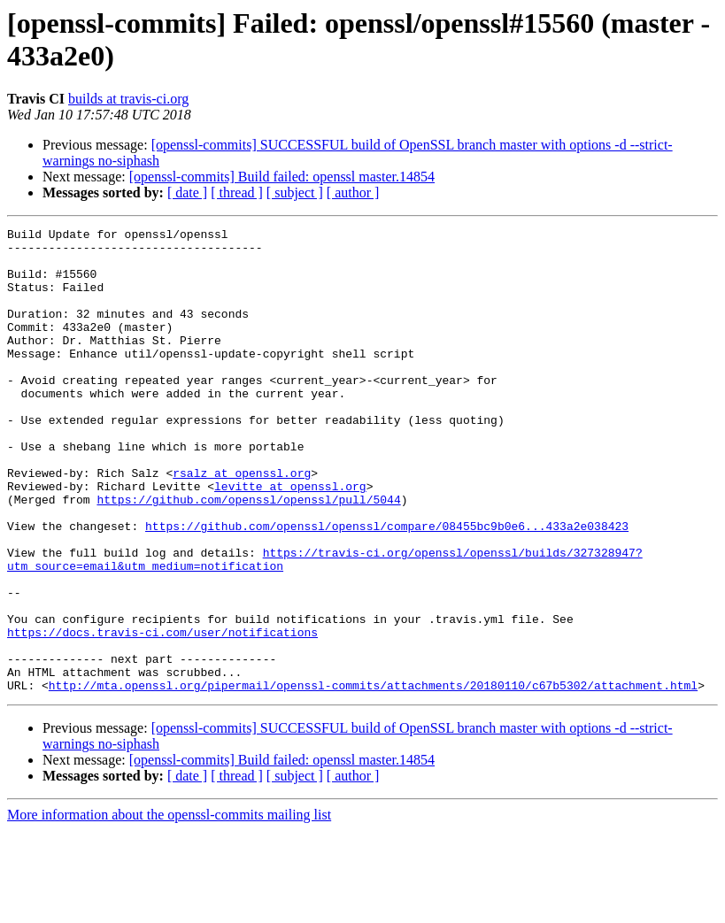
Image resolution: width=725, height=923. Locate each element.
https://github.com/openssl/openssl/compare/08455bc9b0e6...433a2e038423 (387, 587)
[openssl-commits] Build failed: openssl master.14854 (282, 176)
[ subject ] (294, 192)
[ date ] (187, 192)
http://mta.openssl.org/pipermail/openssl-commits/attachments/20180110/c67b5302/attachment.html (373, 778)
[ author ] (353, 192)
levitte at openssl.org (290, 539)
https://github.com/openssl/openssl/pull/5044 (248, 555)
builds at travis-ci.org (128, 98)
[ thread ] (237, 192)
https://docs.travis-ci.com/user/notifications (162, 714)
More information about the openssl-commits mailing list (169, 907)
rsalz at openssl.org (242, 523)
